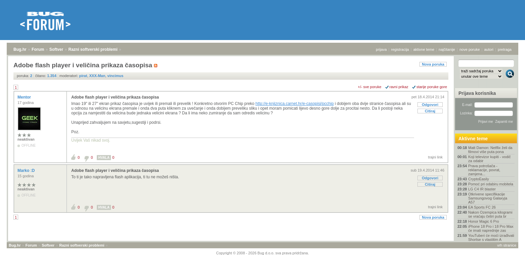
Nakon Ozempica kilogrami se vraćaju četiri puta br (490, 214)
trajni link (435, 157)
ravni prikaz (399, 87)
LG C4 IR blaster (482, 189)
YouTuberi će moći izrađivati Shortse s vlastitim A (491, 237)
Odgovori (430, 105)
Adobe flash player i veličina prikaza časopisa (115, 97)
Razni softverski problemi (92, 49)
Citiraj (430, 111)
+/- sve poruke (369, 87)
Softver (56, 49)
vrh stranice (506, 245)
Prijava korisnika (477, 93)
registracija (400, 49)
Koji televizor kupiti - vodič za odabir (489, 159)
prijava (381, 49)
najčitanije (447, 49)
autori (489, 49)
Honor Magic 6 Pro (483, 221)
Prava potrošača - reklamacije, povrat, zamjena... (484, 170)
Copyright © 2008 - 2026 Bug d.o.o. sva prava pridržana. (262, 253)
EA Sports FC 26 (482, 207)
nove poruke (469, 49)
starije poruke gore (431, 87)
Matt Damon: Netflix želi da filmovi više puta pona (490, 150)
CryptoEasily (478, 179)
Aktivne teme (473, 138)
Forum (38, 49)
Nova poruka (433, 64)
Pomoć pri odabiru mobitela (490, 184)
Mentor (24, 97)
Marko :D (26, 170)
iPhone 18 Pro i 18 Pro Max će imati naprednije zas (491, 228)
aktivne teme (423, 49)
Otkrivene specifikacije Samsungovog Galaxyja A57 (487, 198)
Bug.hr (20, 49)
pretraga (505, 49)
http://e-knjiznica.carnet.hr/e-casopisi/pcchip (294, 103)
